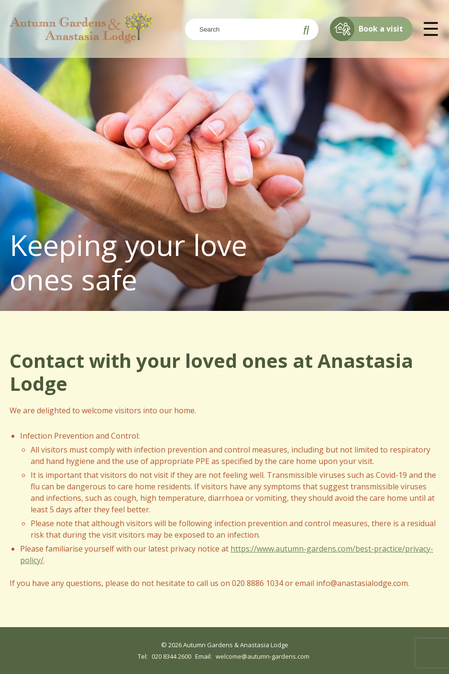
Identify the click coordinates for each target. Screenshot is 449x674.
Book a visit (366, 29)
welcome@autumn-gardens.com (262, 656)
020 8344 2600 (171, 656)
